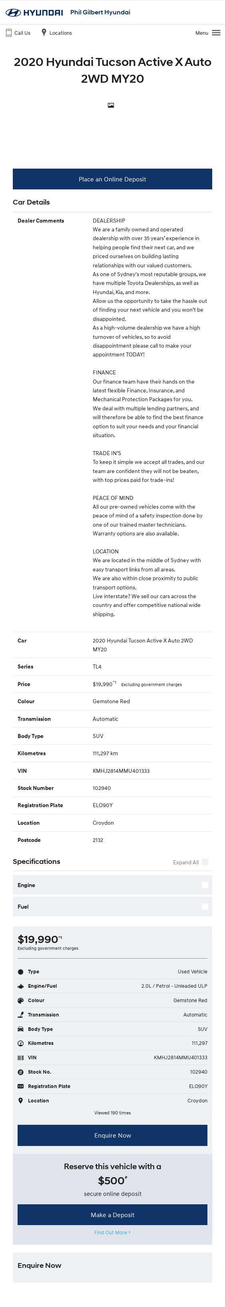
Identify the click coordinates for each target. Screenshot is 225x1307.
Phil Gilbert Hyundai (100, 12)
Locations (55, 32)
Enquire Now (112, 1135)
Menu (208, 32)
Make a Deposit (113, 1215)
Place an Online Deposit (112, 179)
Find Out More (110, 1232)
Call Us (17, 32)
